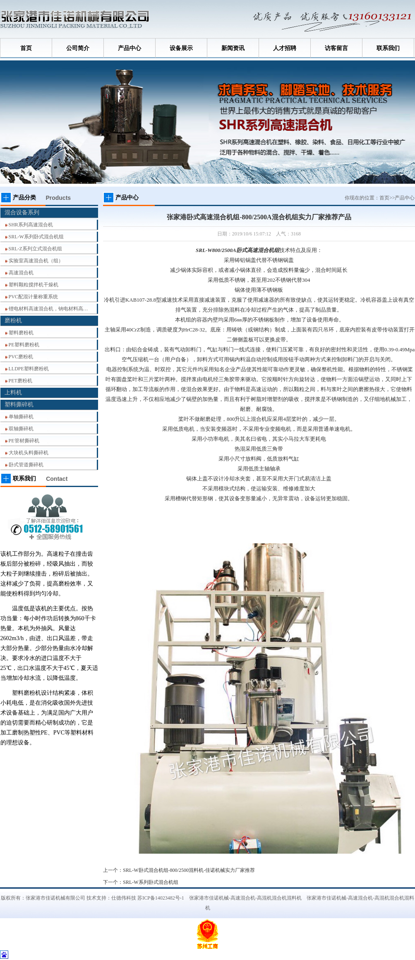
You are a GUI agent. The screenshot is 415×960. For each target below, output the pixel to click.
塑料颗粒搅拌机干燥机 (33, 285)
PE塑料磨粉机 (24, 345)
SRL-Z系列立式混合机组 (35, 249)
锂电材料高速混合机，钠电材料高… (48, 309)
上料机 (13, 392)
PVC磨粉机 (21, 357)
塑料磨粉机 (21, 333)
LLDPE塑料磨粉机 (29, 369)
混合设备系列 (22, 212)
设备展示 (181, 48)
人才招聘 (284, 48)
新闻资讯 (233, 48)
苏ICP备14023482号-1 (160, 898)
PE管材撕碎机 (24, 441)
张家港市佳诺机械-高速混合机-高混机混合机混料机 (245, 898)
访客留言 (336, 48)
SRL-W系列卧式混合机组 (36, 237)
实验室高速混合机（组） (36, 261)
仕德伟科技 (123, 898)
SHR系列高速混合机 (31, 225)
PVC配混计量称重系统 (33, 297)
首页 (26, 48)
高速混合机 (21, 273)
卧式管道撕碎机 (26, 465)
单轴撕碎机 (21, 417)
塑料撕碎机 (19, 404)
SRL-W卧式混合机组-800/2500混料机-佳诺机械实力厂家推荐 (189, 870)
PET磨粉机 (20, 381)
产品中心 (129, 48)
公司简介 (77, 48)
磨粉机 (13, 320)
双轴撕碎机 (21, 429)
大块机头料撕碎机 (28, 453)
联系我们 (388, 48)
